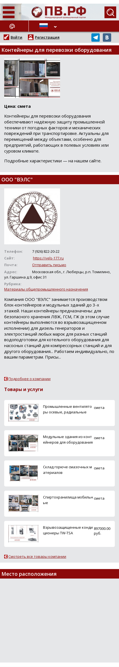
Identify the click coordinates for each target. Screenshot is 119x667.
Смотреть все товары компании (37, 556)
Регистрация (47, 37)
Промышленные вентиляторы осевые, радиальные (67, 409)
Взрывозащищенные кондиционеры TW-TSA (68, 530)
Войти (16, 37)
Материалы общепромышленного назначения (46, 289)
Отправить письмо (49, 264)
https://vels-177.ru (48, 258)
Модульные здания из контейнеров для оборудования (68, 439)
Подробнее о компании (29, 378)
